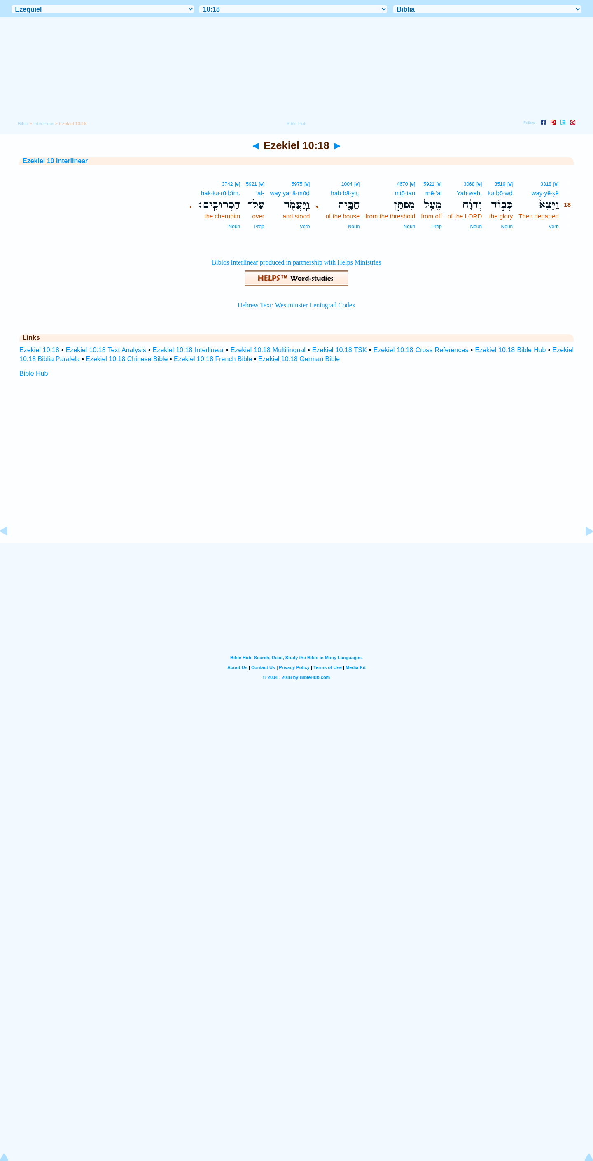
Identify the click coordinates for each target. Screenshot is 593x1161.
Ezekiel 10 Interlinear (55, 160)
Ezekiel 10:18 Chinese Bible (127, 359)
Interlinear (43, 123)
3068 (469, 184)
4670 (402, 184)
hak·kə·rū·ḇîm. (220, 193)
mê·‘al (433, 193)
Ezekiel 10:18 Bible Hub (510, 349)
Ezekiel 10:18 (39, 349)
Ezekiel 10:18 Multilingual (268, 349)
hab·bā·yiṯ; (345, 193)
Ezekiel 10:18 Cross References (421, 349)
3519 (500, 184)
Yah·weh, (469, 193)
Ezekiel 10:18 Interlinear (188, 349)
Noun (507, 226)
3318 (545, 184)
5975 (297, 184)
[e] (555, 184)
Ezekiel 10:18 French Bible (213, 359)
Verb (554, 226)
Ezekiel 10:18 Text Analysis (106, 349)
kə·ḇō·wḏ (500, 193)
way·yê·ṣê (545, 193)
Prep (436, 226)
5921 (428, 184)
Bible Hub (33, 373)
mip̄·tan (405, 193)
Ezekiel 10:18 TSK (339, 349)
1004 (347, 184)
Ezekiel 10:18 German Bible (299, 359)
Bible (23, 123)
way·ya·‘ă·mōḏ (290, 193)
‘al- (260, 193)
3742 (227, 184)
